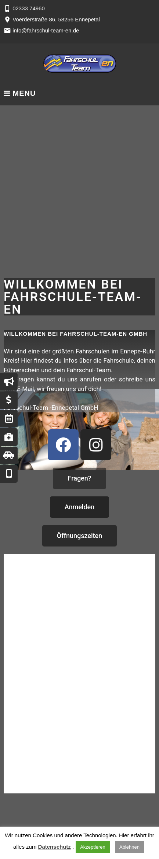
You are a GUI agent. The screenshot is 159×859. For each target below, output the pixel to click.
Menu (20, 93)
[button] (79, 478)
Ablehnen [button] (129, 847)
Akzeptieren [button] (92, 847)
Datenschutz (54, 847)
